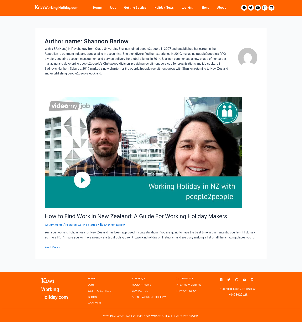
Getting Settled (135, 7)
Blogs (205, 7)
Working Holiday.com (61, 8)
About (221, 7)
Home (97, 7)
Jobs (113, 7)
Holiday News (164, 7)
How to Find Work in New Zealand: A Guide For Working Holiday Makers (123, 215)
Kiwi (39, 7)
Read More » (53, 246)
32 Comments (54, 224)
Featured (72, 224)
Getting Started (90, 224)
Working (187, 7)
